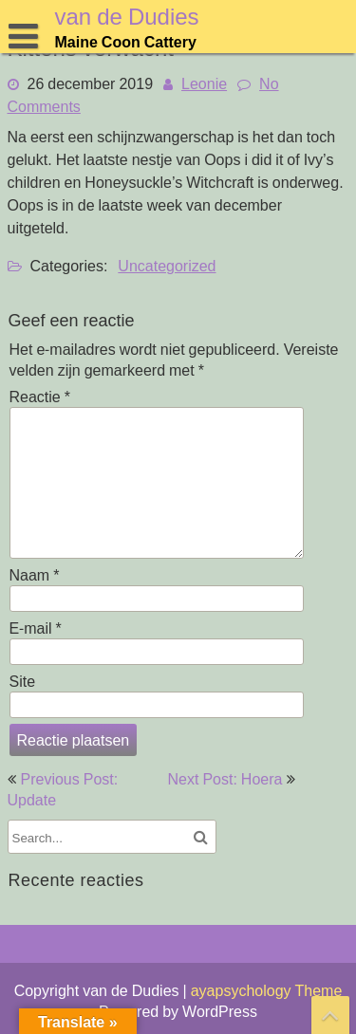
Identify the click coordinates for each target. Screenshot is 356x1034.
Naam (34, 574)
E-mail (35, 628)
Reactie (39, 396)
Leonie (204, 83)
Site (22, 681)
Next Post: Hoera (225, 778)
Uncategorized (166, 265)
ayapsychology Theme (267, 990)
